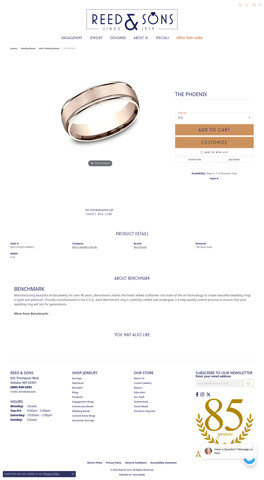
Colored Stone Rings (83, 415)
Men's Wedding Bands (49, 48)
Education (139, 392)
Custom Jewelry (143, 383)
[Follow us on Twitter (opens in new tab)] (208, 394)
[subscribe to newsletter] (248, 383)
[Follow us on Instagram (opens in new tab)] (202, 394)
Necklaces (78, 383)
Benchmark (140, 247)
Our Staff (139, 397)
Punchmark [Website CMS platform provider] (138, 474)
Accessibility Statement (163, 462)
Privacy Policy (113, 462)
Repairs (138, 387)
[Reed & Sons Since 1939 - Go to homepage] (132, 17)
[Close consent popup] (73, 474)
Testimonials (141, 401)
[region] (100, 130)
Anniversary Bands (83, 406)
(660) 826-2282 (189, 38)
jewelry (13, 48)
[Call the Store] (21, 387)
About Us (141, 38)
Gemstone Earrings (83, 420)
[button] (240, 5)
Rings (75, 392)
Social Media (141, 406)
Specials (162, 38)
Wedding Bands (28, 48)
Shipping (194, 159)
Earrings (77, 378)
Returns (234, 159)
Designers (118, 38)
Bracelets (77, 387)
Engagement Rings (83, 401)
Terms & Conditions (136, 462)
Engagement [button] (71, 38)
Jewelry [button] (96, 38)
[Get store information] (23, 391)
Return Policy (94, 462)
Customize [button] (214, 142)
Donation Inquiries (144, 411)
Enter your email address (213, 376)
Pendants (77, 397)
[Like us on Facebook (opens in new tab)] (197, 394)
